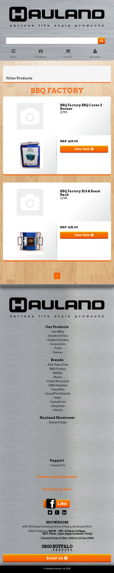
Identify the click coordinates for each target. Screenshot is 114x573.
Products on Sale (57, 489)
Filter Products (19, 78)
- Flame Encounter (57, 381)
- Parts (57, 348)
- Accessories (57, 344)
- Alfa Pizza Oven (57, 364)
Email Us (57, 558)
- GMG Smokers (57, 385)
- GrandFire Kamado (57, 393)
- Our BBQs (57, 331)
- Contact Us (57, 465)
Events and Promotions (57, 477)
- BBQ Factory (57, 368)
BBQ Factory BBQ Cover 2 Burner (81, 107)
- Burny (57, 377)
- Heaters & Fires (57, 335)
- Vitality (57, 410)
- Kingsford (57, 405)
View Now (84, 149)
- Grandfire (57, 389)
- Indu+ (57, 397)
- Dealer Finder (57, 422)
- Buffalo (57, 372)
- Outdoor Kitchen (57, 339)
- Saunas (57, 352)
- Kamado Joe (57, 401)
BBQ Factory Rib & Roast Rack (80, 193)
